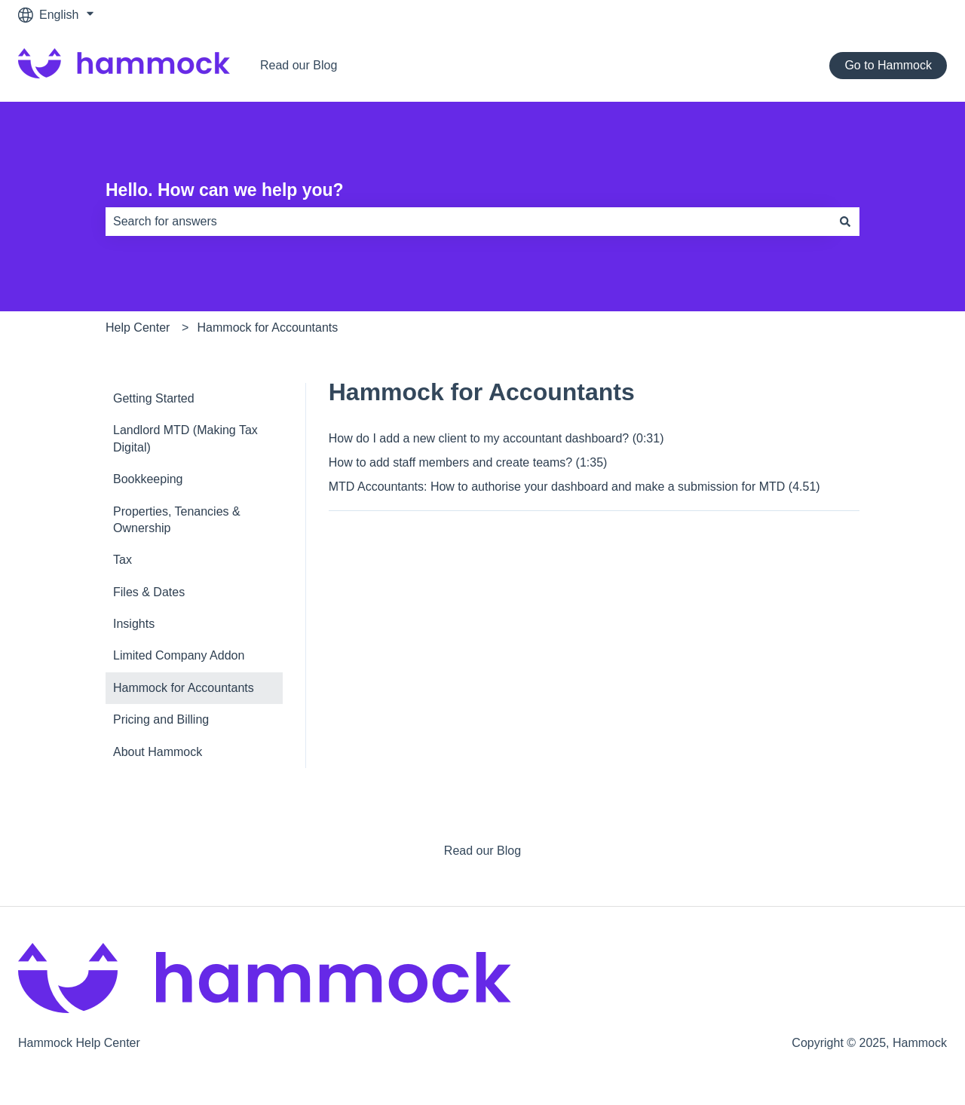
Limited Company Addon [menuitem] (178, 655)
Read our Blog (298, 65)
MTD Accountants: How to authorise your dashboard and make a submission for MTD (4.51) (574, 486)
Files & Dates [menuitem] (149, 592)
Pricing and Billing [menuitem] (161, 719)
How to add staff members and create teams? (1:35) (468, 462)
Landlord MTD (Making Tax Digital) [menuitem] (185, 438)
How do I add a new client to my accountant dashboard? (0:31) (496, 438)
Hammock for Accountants (268, 327)
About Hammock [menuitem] (157, 751)
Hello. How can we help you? (225, 190)
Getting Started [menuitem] (154, 398)
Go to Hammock (888, 65)
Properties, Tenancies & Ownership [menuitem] (176, 519)
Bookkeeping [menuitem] (148, 479)
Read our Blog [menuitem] (482, 850)
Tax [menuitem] (122, 559)
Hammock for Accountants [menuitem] (183, 687)
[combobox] (468, 221)
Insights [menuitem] (134, 623)
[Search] (845, 221)
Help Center (138, 327)
